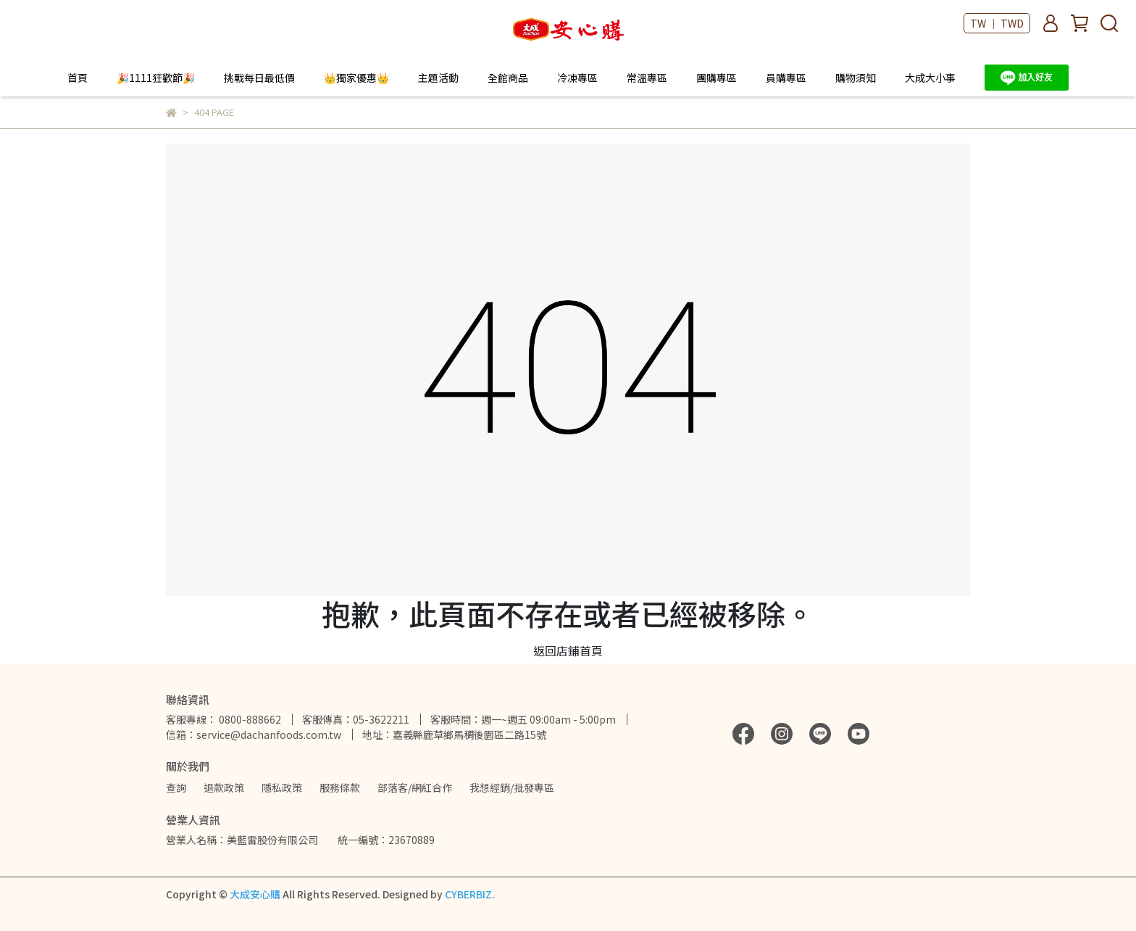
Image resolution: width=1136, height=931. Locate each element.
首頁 (77, 77)
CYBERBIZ (468, 894)
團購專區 (716, 77)
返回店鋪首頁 (568, 650)
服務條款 (340, 787)
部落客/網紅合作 (414, 787)
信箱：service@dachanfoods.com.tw (253, 734)
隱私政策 (282, 787)
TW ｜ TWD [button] (997, 23)
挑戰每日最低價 (259, 77)
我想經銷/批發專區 (511, 787)
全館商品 (508, 77)
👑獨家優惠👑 (356, 77)
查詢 (176, 787)
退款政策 (224, 787)
